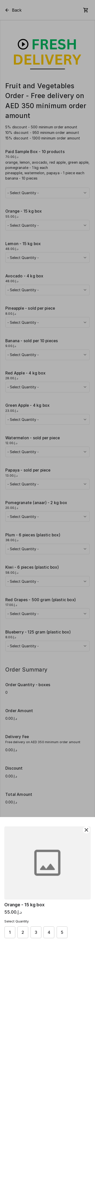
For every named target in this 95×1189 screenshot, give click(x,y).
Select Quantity (16, 921)
